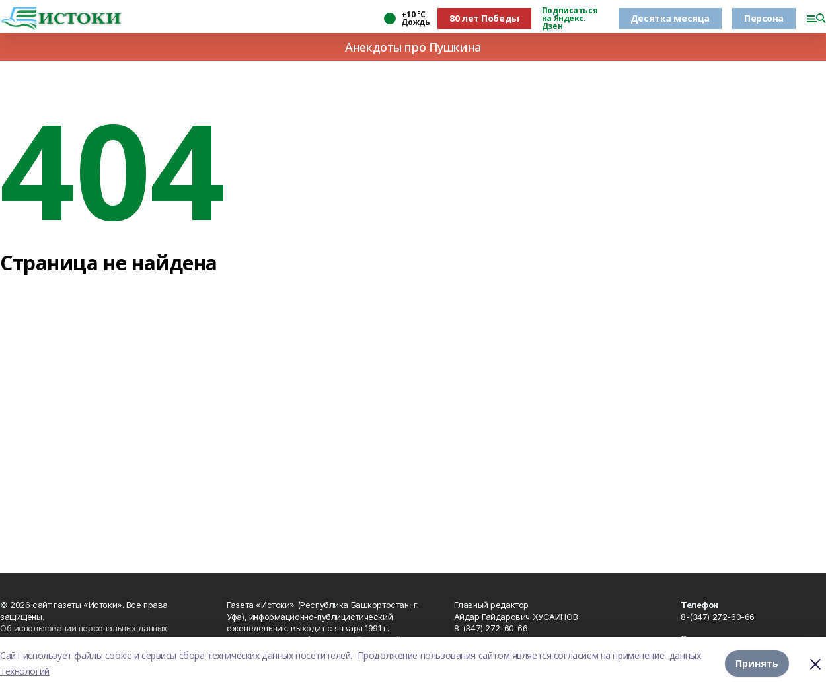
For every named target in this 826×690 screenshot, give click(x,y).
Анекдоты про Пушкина (413, 47)
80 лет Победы (484, 18)
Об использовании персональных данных (83, 628)
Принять (756, 663)
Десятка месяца (670, 18)
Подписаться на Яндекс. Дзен (569, 18)
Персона (764, 18)
